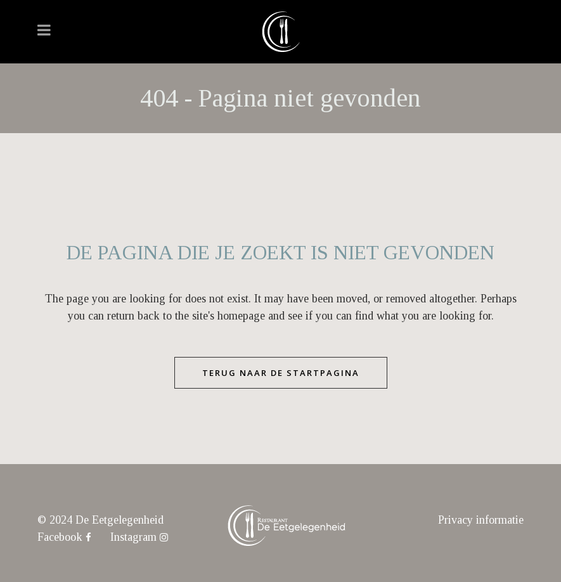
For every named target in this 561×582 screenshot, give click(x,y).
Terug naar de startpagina (280, 372)
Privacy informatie (481, 520)
